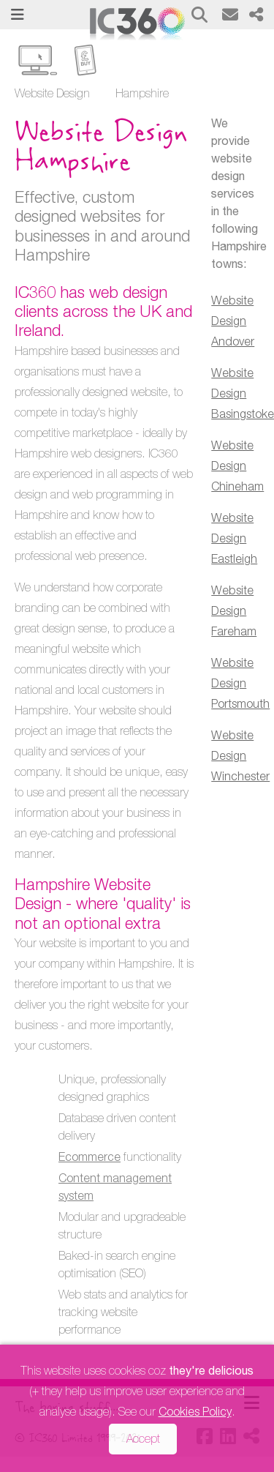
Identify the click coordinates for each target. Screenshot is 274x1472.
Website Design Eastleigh (234, 540)
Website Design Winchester (240, 757)
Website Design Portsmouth (240, 685)
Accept (143, 1440)
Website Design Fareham (233, 612)
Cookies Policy (195, 1413)
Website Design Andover (232, 322)
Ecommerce (89, 1159)
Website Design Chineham (237, 467)
